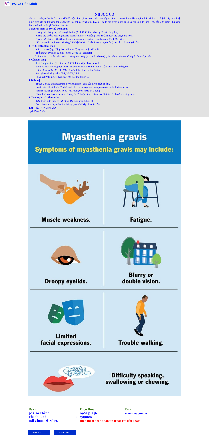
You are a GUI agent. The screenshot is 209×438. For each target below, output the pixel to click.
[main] (104, 62)
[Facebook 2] (65, 432)
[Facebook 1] (39, 432)
